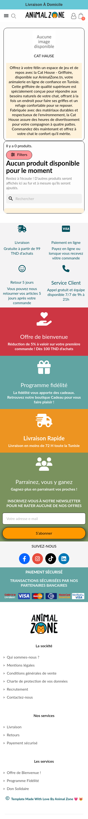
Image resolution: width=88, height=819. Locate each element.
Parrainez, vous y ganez (44, 481)
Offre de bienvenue (44, 336)
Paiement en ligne (66, 242)
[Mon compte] (73, 16)
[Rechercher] (44, 198)
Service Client (66, 283)
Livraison (22, 242)
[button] (13, 16)
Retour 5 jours (22, 282)
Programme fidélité (44, 384)
